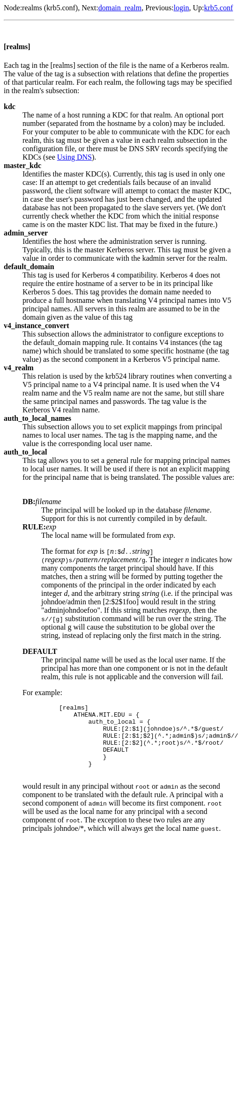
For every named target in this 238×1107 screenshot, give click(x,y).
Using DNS (74, 157)
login (181, 8)
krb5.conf (218, 8)
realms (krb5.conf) (50, 8)
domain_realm (119, 8)
